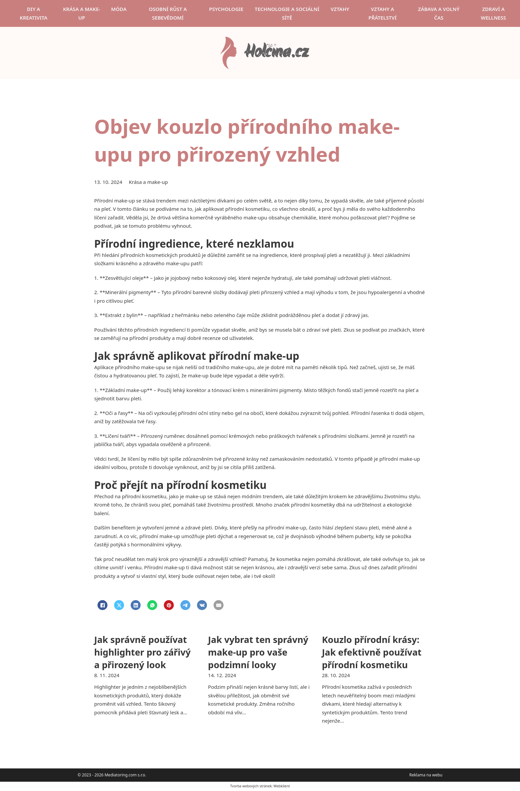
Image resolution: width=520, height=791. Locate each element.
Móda (119, 9)
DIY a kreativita (33, 13)
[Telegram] (185, 605)
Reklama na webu (425, 775)
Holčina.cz (276, 53)
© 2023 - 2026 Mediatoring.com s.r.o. (112, 775)
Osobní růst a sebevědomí (168, 13)
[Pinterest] (169, 605)
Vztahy (340, 9)
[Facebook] (102, 605)
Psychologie (226, 9)
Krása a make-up (81, 13)
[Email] (219, 605)
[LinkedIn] (136, 605)
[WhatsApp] (152, 605)
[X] (119, 605)
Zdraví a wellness (493, 13)
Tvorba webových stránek (251, 786)
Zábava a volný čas (438, 13)
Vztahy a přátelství (382, 13)
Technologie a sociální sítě (287, 13)
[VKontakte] (202, 605)
